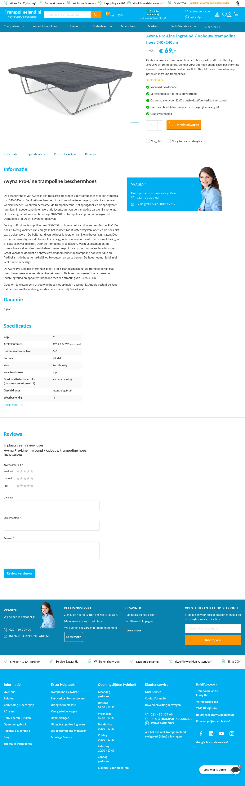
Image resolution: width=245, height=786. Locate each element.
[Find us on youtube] (221, 733)
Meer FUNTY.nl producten (23, 16)
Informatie (11, 154)
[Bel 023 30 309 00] (197, 12)
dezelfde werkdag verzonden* (149, 3)
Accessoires (130, 26)
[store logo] (23, 12)
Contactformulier (156, 698)
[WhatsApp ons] (195, 17)
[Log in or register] (229, 14)
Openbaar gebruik (15, 724)
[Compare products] (217, 14)
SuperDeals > (212, 26)
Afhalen (9, 711)
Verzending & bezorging (19, 705)
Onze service (153, 692)
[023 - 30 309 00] (157, 197)
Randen (77, 26)
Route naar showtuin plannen (215, 714)
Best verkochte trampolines (68, 698)
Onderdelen (102, 26)
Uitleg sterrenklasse (63, 705)
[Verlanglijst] (224, 14)
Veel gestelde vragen (64, 711)
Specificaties (36, 154)
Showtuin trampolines (18, 743)
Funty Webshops (183, 26)
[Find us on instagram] (232, 733)
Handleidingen (60, 718)
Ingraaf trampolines (47, 26)
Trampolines (14, 26)
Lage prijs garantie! (114, 3)
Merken (155, 26)
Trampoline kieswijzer (64, 692)
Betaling (9, 698)
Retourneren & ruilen (17, 718)
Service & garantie (55, 3)
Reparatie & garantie (17, 731)
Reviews (90, 154)
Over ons (9, 692)
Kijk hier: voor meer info (113, 768)
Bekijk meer (11, 405)
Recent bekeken (65, 154)
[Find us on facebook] (201, 733)
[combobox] (67, 14)
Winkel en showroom (84, 3)
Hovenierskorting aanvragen (163, 705)
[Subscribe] (213, 640)
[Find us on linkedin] (211, 733)
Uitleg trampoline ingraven (68, 724)
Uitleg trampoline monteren (69, 731)
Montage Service (61, 737)
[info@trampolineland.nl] (157, 204)
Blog (6, 737)
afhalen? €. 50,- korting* (23, 3)
